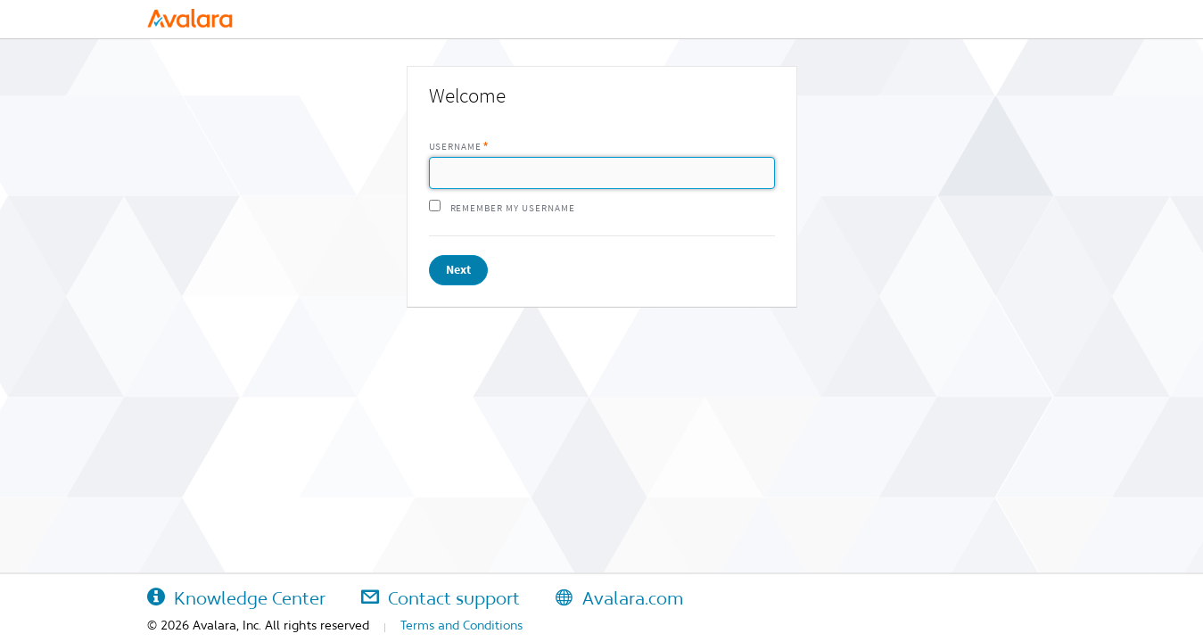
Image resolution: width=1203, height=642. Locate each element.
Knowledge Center (236, 598)
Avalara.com (619, 598)
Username (455, 146)
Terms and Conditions (461, 625)
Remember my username (513, 208)
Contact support (440, 598)
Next (458, 269)
